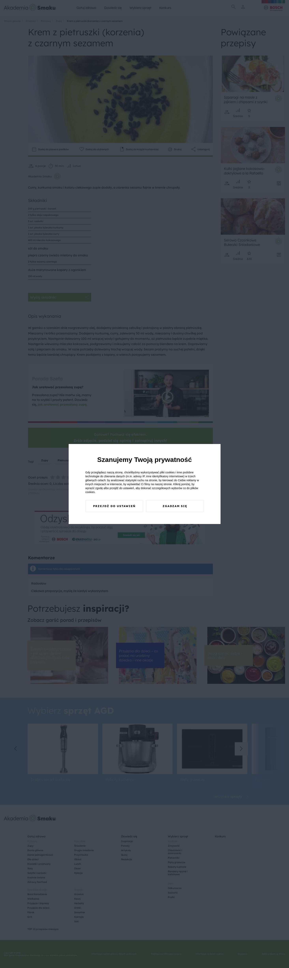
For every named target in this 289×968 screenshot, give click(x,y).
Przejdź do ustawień (114, 506)
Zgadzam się (175, 506)
